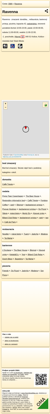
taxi (46, 218)
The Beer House (32, 196)
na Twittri (21, 374)
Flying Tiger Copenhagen (12, 196)
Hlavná (19, 36)
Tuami (26, 234)
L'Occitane (6, 250)
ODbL (20, 395)
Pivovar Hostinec (9, 209)
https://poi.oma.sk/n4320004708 (12, 157)
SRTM (15, 407)
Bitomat (20, 205)
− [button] (5, 107)
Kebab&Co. (14, 255)
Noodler (5, 234)
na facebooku (18, 373)
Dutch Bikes (7, 259)
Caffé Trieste (7, 184)
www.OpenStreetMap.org (29, 393)
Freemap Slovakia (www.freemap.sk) (15, 397)
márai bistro (15, 213)
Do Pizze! (42, 209)
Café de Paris (10, 222)
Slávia (4, 213)
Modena (44, 234)
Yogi (23, 255)
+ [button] (5, 104)
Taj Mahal (8, 238)
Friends (5, 271)
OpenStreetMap (18, 155)
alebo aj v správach (11, 344)
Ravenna (18, 4)
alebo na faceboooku (12, 341)
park (12, 205)
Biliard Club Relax (9, 218)
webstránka (32, 24)
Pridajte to (5, 409)
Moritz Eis (26, 213)
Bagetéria (19, 259)
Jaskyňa (34, 234)
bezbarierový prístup (34, 205)
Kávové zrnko (38, 213)
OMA (10, 4)
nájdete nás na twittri (11, 337)
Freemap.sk (30, 155)
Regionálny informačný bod (13, 200)
